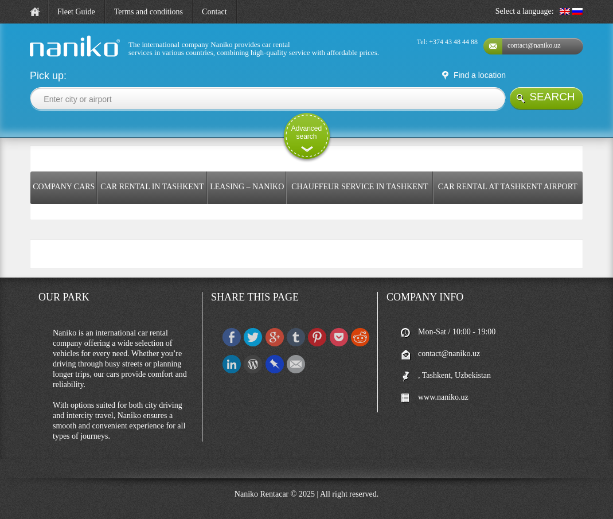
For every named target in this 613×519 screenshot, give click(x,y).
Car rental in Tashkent (152, 186)
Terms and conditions (148, 11)
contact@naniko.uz (534, 45)
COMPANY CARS (64, 186)
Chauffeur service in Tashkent (359, 186)
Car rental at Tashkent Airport (507, 186)
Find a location (480, 75)
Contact (214, 11)
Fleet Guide (76, 11)
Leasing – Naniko (247, 186)
